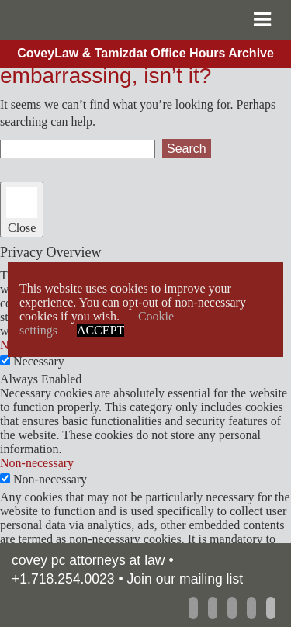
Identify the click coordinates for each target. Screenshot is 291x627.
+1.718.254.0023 (63, 579)
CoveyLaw (97, 19)
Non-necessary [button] (37, 462)
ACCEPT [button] (100, 330)
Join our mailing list (185, 579)
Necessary (38, 361)
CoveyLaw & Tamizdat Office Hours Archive (145, 53)
